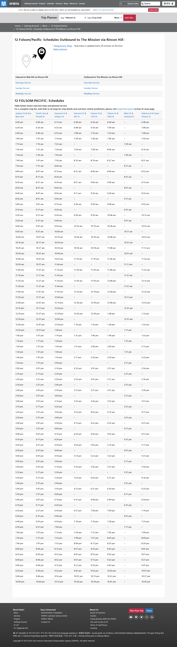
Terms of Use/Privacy (98, 625)
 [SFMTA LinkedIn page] (152, 617)
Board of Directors (97, 613)
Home (18, 26)
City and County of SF (99, 622)
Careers (93, 616)
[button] (168, 4)
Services (17, 616)
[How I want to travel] (118, 18)
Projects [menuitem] (42, 4)
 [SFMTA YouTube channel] (131, 617)
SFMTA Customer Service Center (54, 616)
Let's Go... (129, 18)
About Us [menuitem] (74, 4)
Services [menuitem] (59, 4)
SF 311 (16, 625)
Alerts (20, 10)
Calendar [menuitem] (50, 4)
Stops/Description (125, 109)
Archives (93, 628)
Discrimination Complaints (51, 613)
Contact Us (45, 622)
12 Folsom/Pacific (59, 26)
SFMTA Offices (47, 619)
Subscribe (153, 10)
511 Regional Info (21, 628)
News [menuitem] (66, 4)
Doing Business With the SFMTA (103, 619)
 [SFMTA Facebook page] (136, 617)
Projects (17, 619)
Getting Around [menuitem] (31, 4)
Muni (44, 26)
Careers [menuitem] (82, 4)
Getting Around (31, 26)
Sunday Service (22, 88)
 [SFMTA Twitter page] (141, 617)
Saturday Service (23, 83)
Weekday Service (23, 94)
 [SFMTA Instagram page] (147, 617)
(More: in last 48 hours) (103, 10)
